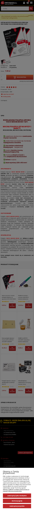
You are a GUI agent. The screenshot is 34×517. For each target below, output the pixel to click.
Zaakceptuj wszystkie (17, 506)
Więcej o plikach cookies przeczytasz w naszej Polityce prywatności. (16, 490)
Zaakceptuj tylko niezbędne (17, 496)
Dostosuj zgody (17, 501)
